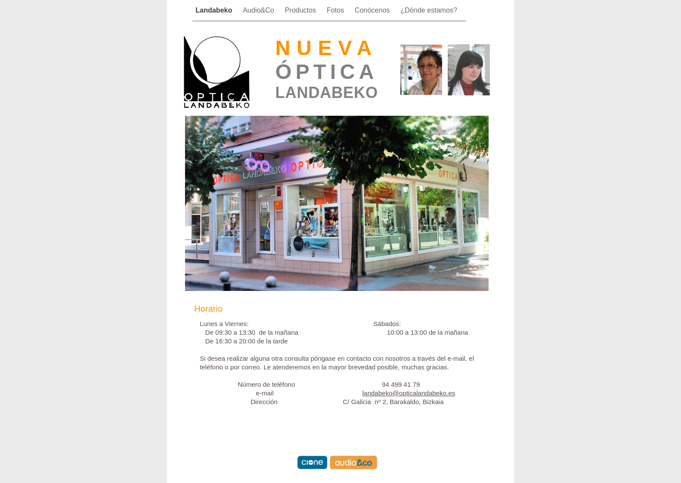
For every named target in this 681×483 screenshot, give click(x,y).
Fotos (336, 10)
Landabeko (214, 10)
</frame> (478, 21)
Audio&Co (259, 10)
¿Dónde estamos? (428, 10)
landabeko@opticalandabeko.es (408, 393)
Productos (301, 10)
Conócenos (373, 10)
